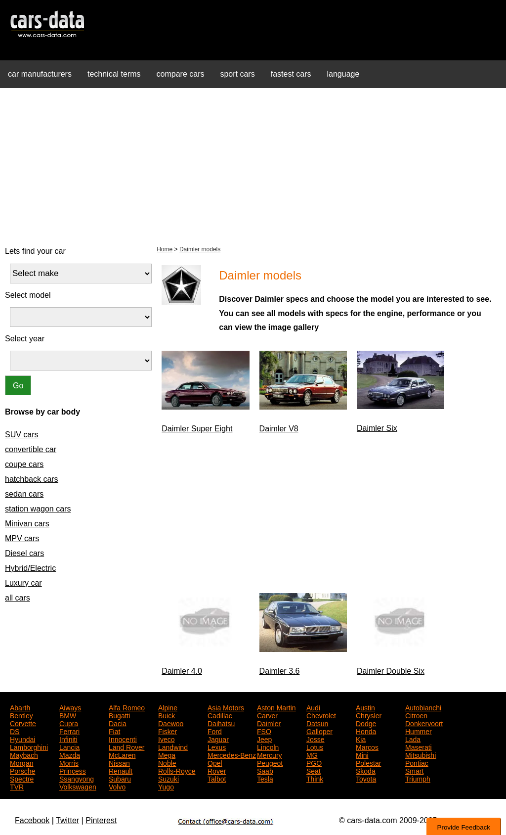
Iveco (166, 739)
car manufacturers (40, 74)
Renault (120, 770)
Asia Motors (226, 707)
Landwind (173, 746)
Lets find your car (35, 251)
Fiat (114, 731)
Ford (215, 731)
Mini (362, 754)
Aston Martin (276, 707)
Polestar (368, 762)
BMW (67, 715)
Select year (24, 338)
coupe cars (24, 464)
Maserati (418, 746)
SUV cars (22, 434)
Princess (72, 770)
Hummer (418, 731)
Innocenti (123, 739)
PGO (314, 762)
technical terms (114, 74)
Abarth (20, 707)
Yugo (166, 786)
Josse (315, 739)
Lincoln (268, 746)
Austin (365, 707)
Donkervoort (424, 723)
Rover (217, 770)
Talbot (217, 778)
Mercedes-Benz (232, 754)
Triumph (417, 778)
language (343, 74)
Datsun (317, 723)
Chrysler (368, 715)
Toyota (366, 778)
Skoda (366, 770)
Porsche (22, 770)
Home (164, 249)
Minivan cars (27, 523)
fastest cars (291, 74)
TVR (17, 786)
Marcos (367, 746)
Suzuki (168, 778)
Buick (166, 715)
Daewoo (170, 723)
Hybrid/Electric (30, 568)
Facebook (32, 820)
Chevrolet (321, 715)
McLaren (122, 754)
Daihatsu (221, 723)
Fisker (167, 731)
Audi (313, 707)
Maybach (24, 754)
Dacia (117, 723)
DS (14, 731)
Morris (69, 762)
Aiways (70, 707)
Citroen (416, 715)
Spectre (22, 778)
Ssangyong (76, 778)
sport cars (237, 74)
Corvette (23, 723)
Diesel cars (24, 553)
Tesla (265, 778)
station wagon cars (38, 509)
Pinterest (101, 820)
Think (314, 778)
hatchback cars (31, 479)
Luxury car (23, 583)
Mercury (269, 754)
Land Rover (126, 746)
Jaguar (218, 739)
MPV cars (22, 538)
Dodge (366, 723)
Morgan (21, 762)
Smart (414, 770)
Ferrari (69, 731)
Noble (167, 762)
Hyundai (22, 739)
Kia (361, 739)
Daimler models (199, 249)
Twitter (67, 820)
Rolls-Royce (176, 770)
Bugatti (119, 715)
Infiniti (68, 739)
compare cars (181, 74)
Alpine (167, 707)
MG (312, 754)
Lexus (217, 746)
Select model (28, 295)
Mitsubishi (420, 754)
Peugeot (270, 762)
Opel (215, 762)
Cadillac (220, 715)
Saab (265, 770)
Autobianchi (423, 707)
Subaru (120, 778)
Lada (413, 739)
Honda (366, 731)
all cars (17, 598)
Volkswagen (77, 786)
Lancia (69, 746)
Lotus (314, 746)
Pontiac (416, 762)
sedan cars (24, 494)
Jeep (264, 739)
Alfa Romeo (127, 707)
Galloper (319, 731)
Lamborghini (29, 746)
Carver (267, 715)
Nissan (119, 762)
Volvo (117, 786)
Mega (166, 754)
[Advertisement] (253, 165)
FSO (264, 731)
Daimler (269, 723)
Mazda (69, 754)
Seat (313, 770)
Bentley (21, 715)
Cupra (68, 723)
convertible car (30, 449)
